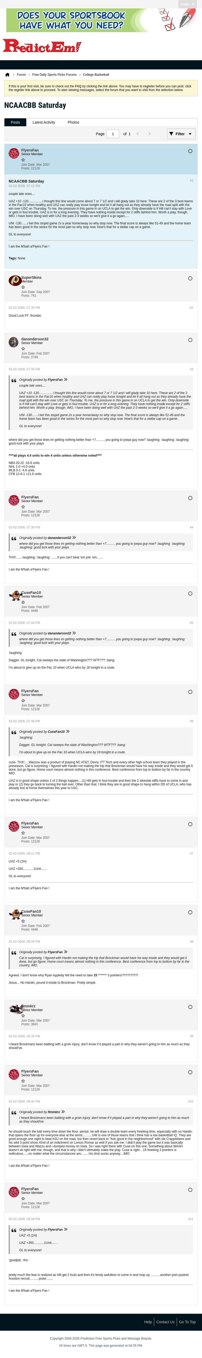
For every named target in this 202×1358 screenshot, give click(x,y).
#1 (191, 180)
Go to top (187, 1322)
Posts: (25, 168)
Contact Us (165, 1322)
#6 (191, 721)
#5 (191, 623)
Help (148, 1322)
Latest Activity (44, 122)
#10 (190, 1101)
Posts (15, 122)
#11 (190, 1219)
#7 (191, 853)
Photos (73, 122)
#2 (191, 308)
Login (188, 4)
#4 (191, 527)
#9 (191, 1036)
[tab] (15, 122)
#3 (191, 369)
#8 (191, 941)
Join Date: (28, 164)
